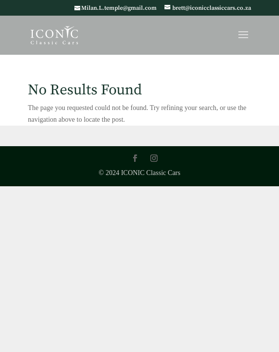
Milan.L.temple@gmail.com (119, 8)
